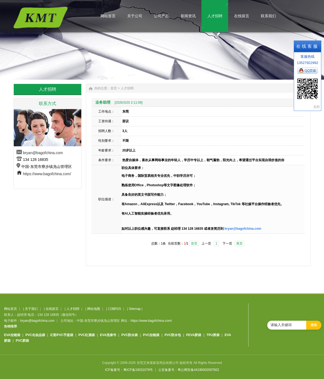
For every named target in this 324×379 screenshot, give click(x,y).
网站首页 (10, 309)
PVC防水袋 (129, 335)
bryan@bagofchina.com (43, 153)
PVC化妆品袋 (35, 335)
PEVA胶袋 (193, 335)
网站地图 (93, 309)
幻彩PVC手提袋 (61, 335)
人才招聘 (127, 88)
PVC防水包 (173, 335)
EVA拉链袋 (12, 335)
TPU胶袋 (213, 335)
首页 (113, 88)
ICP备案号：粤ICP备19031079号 (129, 370)
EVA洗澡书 (108, 335)
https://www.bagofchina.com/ (47, 174)
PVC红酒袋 (86, 335)
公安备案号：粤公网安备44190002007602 (188, 370)
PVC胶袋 (22, 341)
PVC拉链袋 (151, 335)
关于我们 (31, 309)
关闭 (316, 107)
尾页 (239, 243)
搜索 (313, 325)
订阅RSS (114, 309)
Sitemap (135, 309)
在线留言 (52, 309)
